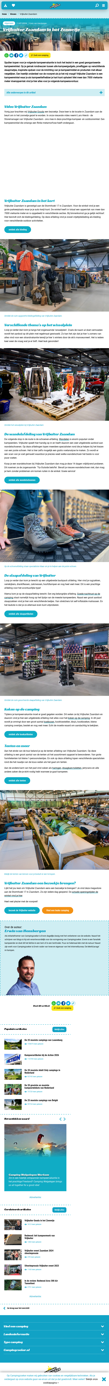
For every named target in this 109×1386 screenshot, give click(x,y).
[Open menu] (103, 5)
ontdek (18, 229)
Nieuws (13, 14)
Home (4, 14)
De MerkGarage (92, 946)
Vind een (57, 910)
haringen (56, 768)
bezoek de (22, 910)
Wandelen (64, 439)
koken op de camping (79, 718)
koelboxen (49, 721)
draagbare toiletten (71, 768)
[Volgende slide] (60, 1119)
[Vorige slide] (64, 1119)
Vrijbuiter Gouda (36, 111)
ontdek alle (22, 480)
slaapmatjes (10, 70)
